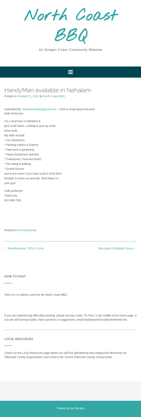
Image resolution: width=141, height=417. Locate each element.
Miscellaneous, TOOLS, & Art (24, 248)
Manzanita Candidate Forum (117, 248)
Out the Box (77, 408)
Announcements (27, 230)
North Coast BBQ (70, 26)
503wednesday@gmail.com (39, 109)
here (13, 294)
